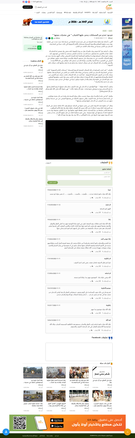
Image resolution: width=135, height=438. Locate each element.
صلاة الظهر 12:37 (37, 2)
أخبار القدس (50, 12)
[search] (40, 7)
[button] (129, 20)
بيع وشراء (59, 12)
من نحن (57, 436)
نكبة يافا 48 (67, 12)
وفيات (43, 12)
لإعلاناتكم (42, 436)
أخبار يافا (94, 12)
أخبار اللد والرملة (78, 12)
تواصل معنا (50, 436)
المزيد (38, 12)
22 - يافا (84, 2)
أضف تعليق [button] (52, 182)
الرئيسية (110, 12)
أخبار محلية (102, 12)
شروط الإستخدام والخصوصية (29, 436)
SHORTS (87, 12)
